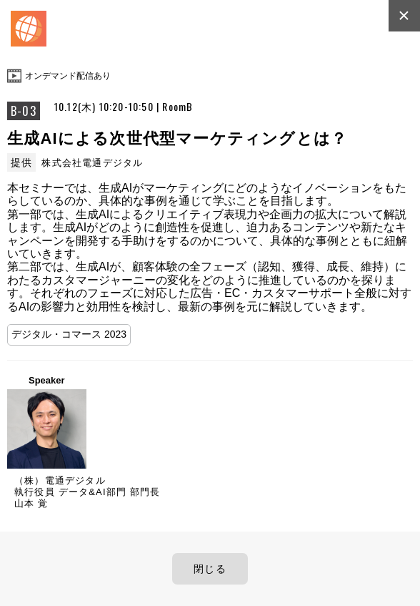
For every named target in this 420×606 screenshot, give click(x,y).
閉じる (210, 569)
